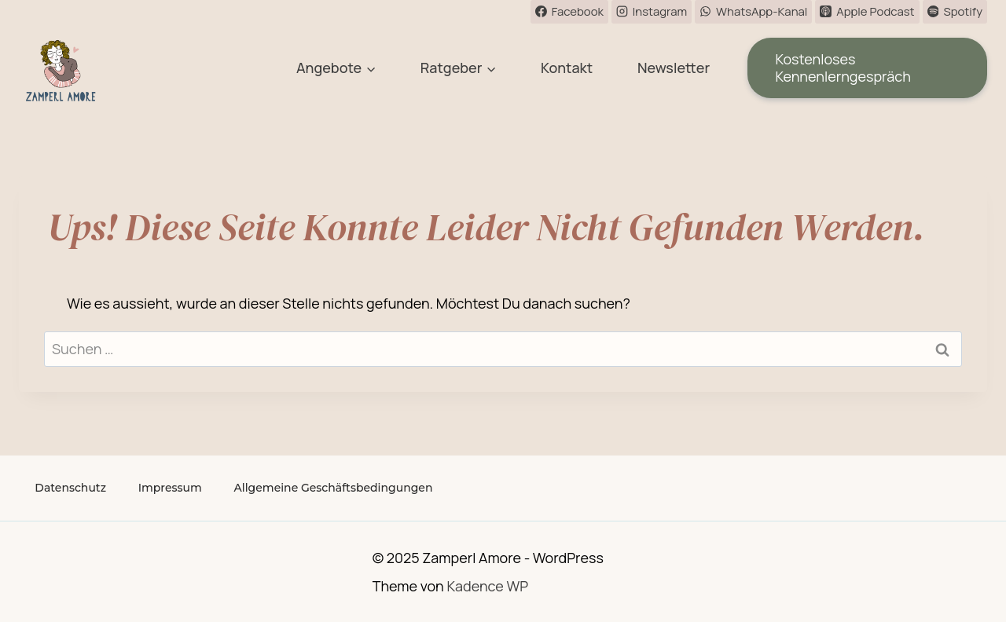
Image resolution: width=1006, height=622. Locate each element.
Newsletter (673, 67)
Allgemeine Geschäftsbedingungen (333, 488)
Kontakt (567, 67)
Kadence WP (487, 585)
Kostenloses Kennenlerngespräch (842, 67)
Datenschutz (70, 488)
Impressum (170, 488)
